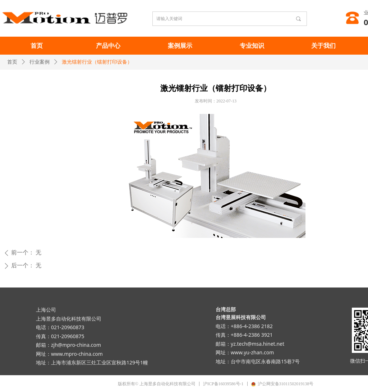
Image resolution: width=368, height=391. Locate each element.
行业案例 (39, 62)
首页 (12, 62)
